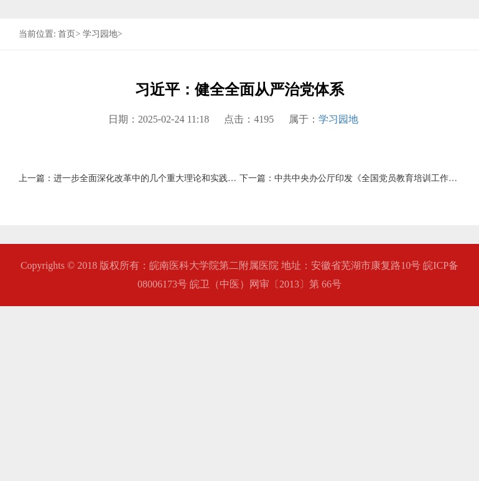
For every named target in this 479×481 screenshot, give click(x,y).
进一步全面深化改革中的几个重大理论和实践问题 (149, 353)
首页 (66, 208)
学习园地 (100, 208)
